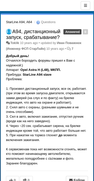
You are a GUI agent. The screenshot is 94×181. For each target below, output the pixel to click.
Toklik (14, 43)
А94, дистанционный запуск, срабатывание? (33, 34)
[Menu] (85, 5)
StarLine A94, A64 (19, 22)
